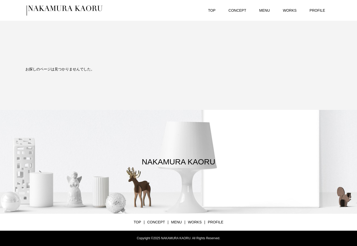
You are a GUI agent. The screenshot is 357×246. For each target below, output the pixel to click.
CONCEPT (237, 10)
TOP (212, 10)
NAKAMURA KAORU (178, 161)
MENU (264, 10)
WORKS (290, 10)
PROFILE (317, 10)
